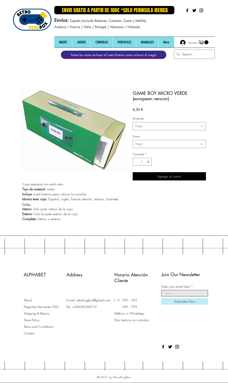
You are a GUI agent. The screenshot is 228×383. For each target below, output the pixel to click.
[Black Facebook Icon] (187, 10)
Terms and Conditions (38, 326)
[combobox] (169, 126)
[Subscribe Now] (184, 301)
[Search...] (194, 54)
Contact (29, 333)
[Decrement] (135, 161)
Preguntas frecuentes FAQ (41, 306)
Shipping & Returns (37, 313)
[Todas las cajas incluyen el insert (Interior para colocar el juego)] (113, 55)
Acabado (138, 118)
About (28, 300)
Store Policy (31, 320)
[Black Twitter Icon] (194, 10)
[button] (63, 42)
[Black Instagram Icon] (201, 10)
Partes (136, 136)
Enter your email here (175, 286)
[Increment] (148, 161)
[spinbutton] (142, 161)
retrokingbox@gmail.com (94, 300)
